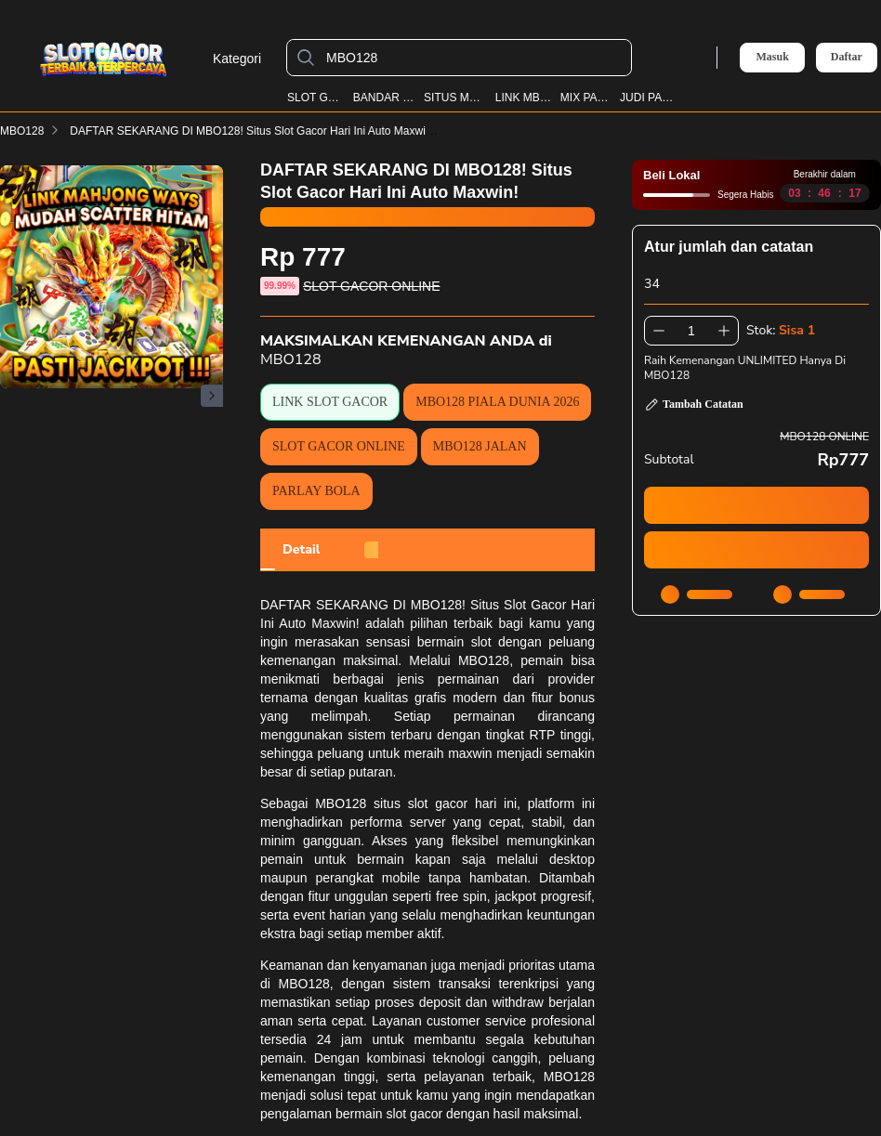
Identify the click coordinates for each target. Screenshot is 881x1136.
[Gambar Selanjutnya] (212, 396)
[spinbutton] (691, 330)
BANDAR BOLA (384, 97)
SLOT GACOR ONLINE (338, 446)
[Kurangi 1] (659, 331)
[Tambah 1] (724, 331)
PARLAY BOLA (316, 491)
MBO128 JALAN (480, 446)
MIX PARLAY (586, 97)
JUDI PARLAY (648, 97)
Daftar (846, 57)
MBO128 (22, 130)
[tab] (301, 549)
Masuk (772, 56)
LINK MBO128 (523, 97)
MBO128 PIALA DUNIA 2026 (497, 402)
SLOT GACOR (316, 97)
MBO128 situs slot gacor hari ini (416, 803)
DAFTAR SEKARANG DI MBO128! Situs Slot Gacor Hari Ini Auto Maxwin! (263, 130)
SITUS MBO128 (455, 97)
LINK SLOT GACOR (330, 402)
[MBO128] (474, 57)
